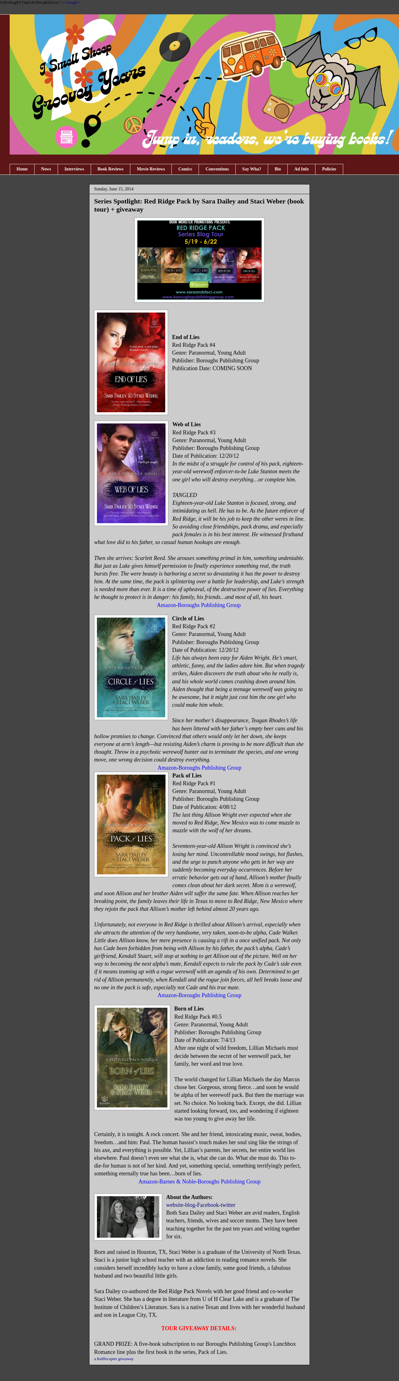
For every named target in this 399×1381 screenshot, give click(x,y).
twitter (228, 1205)
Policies (329, 169)
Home (22, 169)
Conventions (217, 169)
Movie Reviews (151, 169)
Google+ (73, 2)
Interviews (74, 169)
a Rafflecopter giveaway (114, 1358)
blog (190, 1205)
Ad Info (301, 169)
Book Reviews (111, 169)
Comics (185, 169)
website (174, 1205)
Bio (278, 169)
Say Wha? (251, 169)
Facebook (208, 1205)
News (46, 169)
